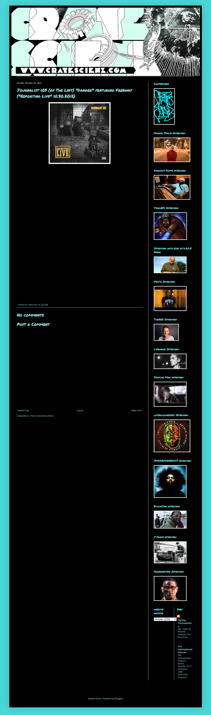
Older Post (136, 410)
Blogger (119, 698)
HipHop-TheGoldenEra (185, 623)
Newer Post (23, 410)
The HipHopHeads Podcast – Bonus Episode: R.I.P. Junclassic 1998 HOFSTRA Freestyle (185, 666)
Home (80, 410)
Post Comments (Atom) (42, 416)
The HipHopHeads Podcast (185, 649)
